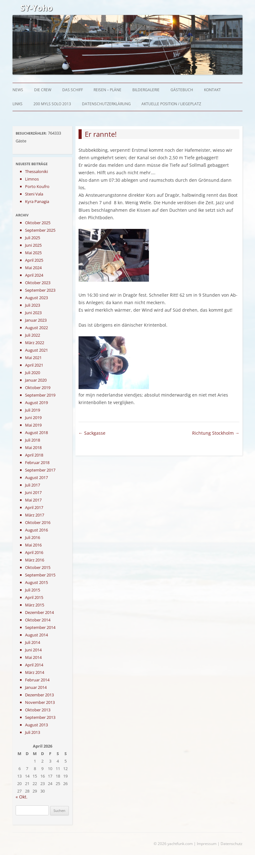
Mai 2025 (33, 252)
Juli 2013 (32, 732)
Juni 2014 (33, 650)
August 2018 (36, 432)
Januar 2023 (36, 320)
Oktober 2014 (37, 620)
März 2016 (34, 560)
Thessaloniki (36, 171)
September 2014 (40, 627)
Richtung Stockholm (215, 433)
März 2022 (34, 342)
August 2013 (36, 725)
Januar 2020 (36, 380)
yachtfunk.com (180, 843)
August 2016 (36, 530)
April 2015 (34, 597)
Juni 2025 (33, 245)
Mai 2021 (33, 357)
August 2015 (36, 582)
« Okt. (22, 797)
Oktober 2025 (37, 222)
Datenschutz (231, 843)
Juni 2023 (33, 312)
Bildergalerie (146, 89)
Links (18, 103)
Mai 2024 (33, 267)
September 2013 (40, 717)
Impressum (207, 843)
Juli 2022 (32, 335)
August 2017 (36, 477)
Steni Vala (34, 194)
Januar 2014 (36, 687)
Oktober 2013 (37, 710)
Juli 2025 (32, 237)
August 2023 (36, 297)
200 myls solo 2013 (52, 103)
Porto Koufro (37, 186)
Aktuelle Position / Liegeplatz (171, 103)
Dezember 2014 (39, 612)
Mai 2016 (33, 545)
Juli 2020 (32, 372)
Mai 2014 (33, 657)
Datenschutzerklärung (106, 103)
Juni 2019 (33, 417)
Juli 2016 (32, 537)
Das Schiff (72, 89)
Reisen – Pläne (107, 89)
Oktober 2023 (37, 282)
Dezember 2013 (39, 695)
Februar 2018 (37, 462)
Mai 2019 (33, 425)
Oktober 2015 (37, 567)
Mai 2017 (33, 500)
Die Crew (42, 89)
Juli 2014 (32, 642)
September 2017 (40, 470)
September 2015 (40, 575)
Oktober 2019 (37, 387)
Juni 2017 (33, 492)
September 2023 (40, 290)
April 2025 (34, 260)
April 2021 (34, 365)
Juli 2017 (32, 485)
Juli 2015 (32, 590)
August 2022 (36, 327)
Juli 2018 (32, 440)
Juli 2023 (32, 305)
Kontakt (212, 89)
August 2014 (36, 635)
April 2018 (34, 455)
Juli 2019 (32, 410)
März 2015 (34, 605)
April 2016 (34, 552)
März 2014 (34, 672)
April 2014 (34, 665)
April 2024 (34, 275)
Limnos (32, 179)
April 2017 (34, 507)
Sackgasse (92, 433)
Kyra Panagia (37, 201)
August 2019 (36, 402)
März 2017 (34, 515)
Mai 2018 (33, 447)
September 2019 (40, 395)
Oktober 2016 (37, 522)
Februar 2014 (37, 680)
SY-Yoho (36, 7)
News (18, 89)
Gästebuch (182, 89)
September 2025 (40, 230)
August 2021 (36, 350)
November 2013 (40, 702)
